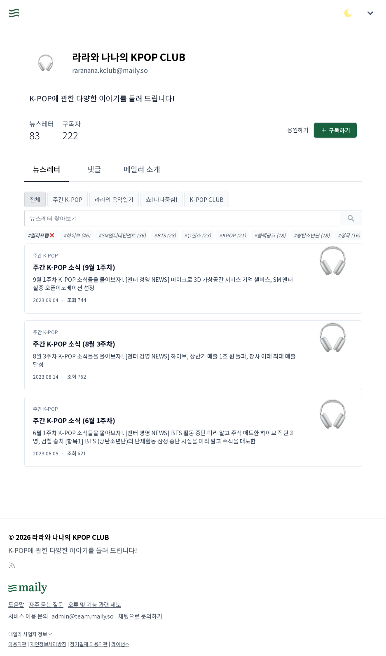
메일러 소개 (142, 169)
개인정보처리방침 (48, 643)
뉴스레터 (47, 169)
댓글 (94, 169)
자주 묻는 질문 (46, 604)
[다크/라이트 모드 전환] (348, 13)
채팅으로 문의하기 (140, 616)
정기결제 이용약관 (89, 643)
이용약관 (17, 643)
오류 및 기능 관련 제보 (94, 604)
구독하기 (335, 130)
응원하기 (298, 130)
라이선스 (120, 643)
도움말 (16, 604)
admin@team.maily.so (82, 616)
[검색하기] (351, 218)
